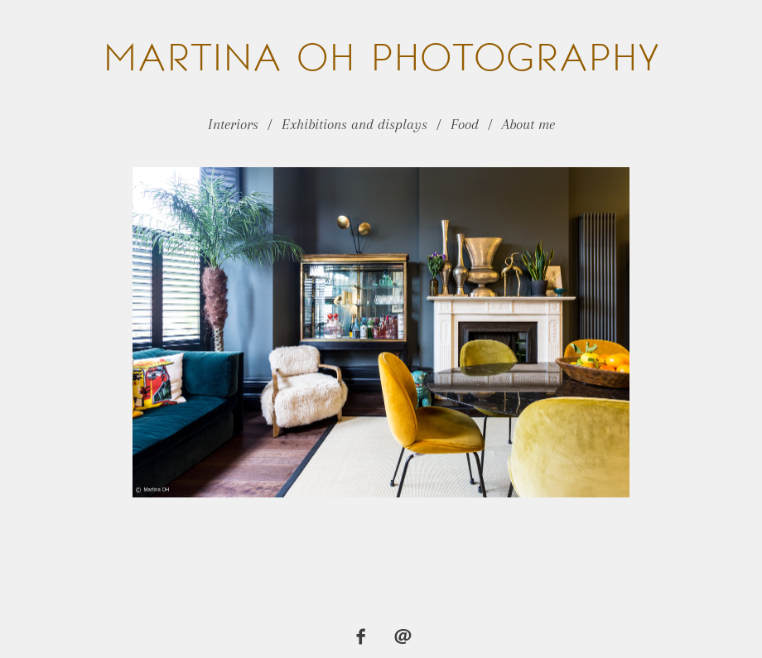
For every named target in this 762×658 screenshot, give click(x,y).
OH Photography (381, 57)
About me (528, 124)
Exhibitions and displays (354, 124)
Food (465, 124)
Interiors (233, 124)
